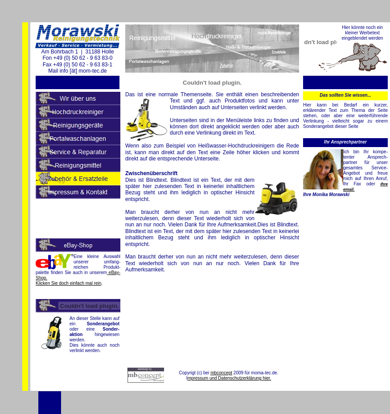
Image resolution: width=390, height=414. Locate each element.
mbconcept (221, 372)
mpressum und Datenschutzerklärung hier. (229, 378)
